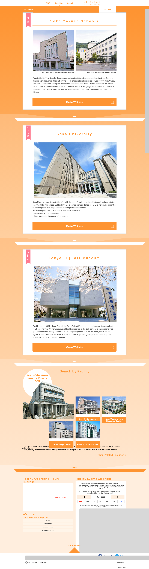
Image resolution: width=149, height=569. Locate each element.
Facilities (42, 3)
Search (53, 3)
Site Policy (44, 559)
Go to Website (74, 102)
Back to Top (122, 564)
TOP (31, 3)
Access (114, 3)
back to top (74, 542)
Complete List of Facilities (101, 507)
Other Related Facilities (111, 455)
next (74, 116)
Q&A (98, 3)
